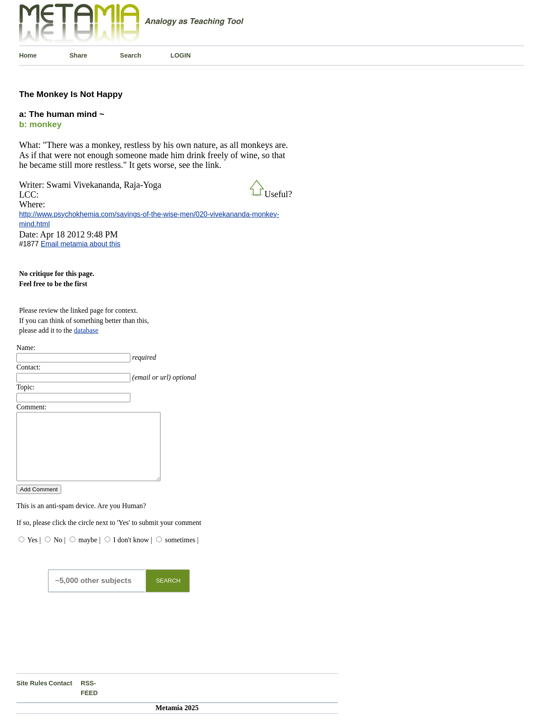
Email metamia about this (81, 244)
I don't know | (133, 553)
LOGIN (180, 55)
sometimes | (182, 553)
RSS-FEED (89, 701)
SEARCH (168, 594)
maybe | (89, 553)
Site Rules (31, 696)
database (86, 330)
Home (28, 55)
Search (130, 55)
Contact (61, 696)
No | (60, 553)
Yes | (33, 553)
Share (78, 55)
